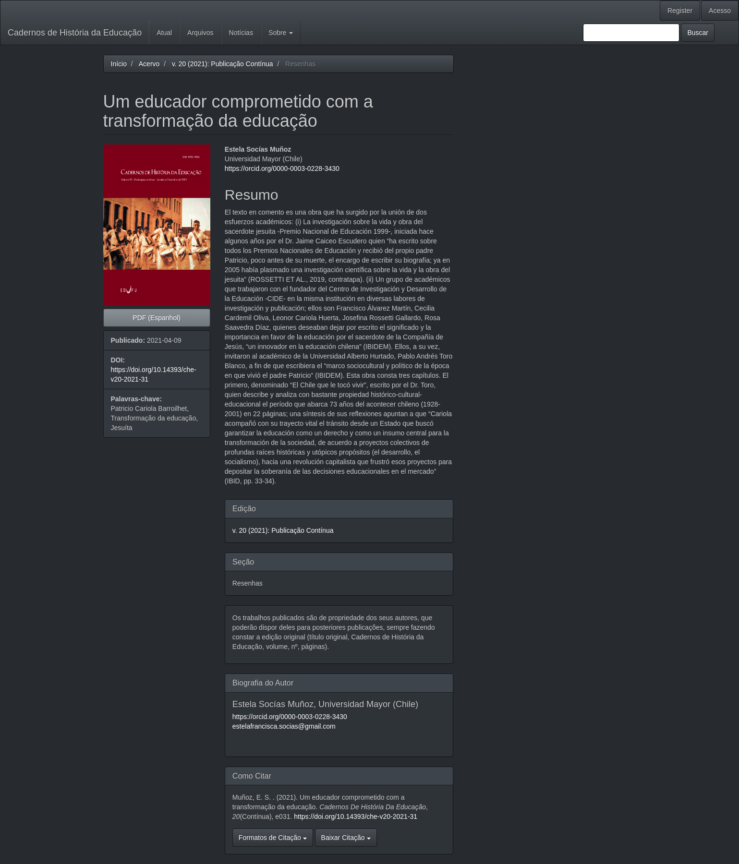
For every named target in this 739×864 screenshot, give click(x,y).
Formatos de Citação (273, 837)
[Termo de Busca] (631, 33)
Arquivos (200, 32)
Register (679, 10)
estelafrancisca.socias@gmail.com (284, 726)
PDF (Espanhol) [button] (157, 318)
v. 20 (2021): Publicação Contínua (222, 64)
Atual (164, 32)
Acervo (149, 64)
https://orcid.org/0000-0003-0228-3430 (282, 168)
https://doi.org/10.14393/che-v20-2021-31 (355, 816)
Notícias (241, 32)
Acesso (720, 10)
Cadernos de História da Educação (75, 32)
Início (119, 64)
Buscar (697, 32)
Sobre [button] (280, 32)
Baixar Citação (346, 837)
